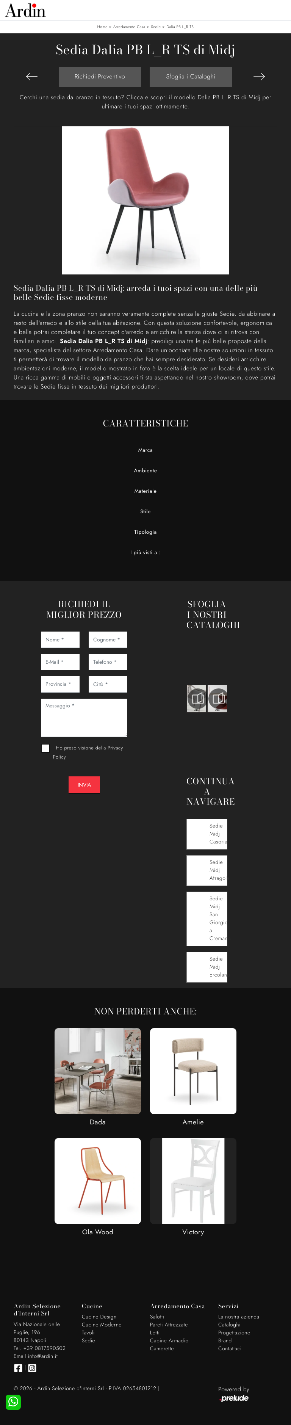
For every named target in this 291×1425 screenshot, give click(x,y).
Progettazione (234, 1333)
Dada (98, 1122)
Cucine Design (99, 1317)
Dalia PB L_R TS (180, 27)
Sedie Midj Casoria (218, 834)
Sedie (156, 27)
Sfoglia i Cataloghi (190, 76)
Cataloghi (229, 1325)
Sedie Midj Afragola (220, 870)
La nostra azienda (239, 1317)
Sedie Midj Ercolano (220, 967)
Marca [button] (145, 450)
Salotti (157, 1317)
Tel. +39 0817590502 (40, 1348)
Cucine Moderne (102, 1325)
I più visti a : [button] (145, 553)
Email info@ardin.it (36, 1356)
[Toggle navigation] (279, 9)
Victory (193, 1232)
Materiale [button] (146, 491)
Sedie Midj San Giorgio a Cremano (220, 918)
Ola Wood (98, 1232)
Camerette (162, 1349)
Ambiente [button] (145, 471)
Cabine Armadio (169, 1341)
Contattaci (230, 1349)
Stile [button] (145, 512)
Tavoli (88, 1333)
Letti (155, 1333)
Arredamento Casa (129, 27)
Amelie (193, 1122)
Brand (225, 1341)
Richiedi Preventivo (100, 76)
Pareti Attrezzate (169, 1325)
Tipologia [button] (145, 532)
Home (102, 27)
